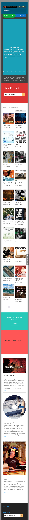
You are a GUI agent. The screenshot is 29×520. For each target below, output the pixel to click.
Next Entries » (23, 498)
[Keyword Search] (13, 94)
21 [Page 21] (19, 307)
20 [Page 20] (17, 307)
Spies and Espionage (9, 375)
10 (15, 71)
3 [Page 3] (10, 307)
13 (19, 71)
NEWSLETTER (9, 16)
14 (20, 71)
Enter (15, 324)
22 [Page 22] (21, 307)
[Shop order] (20, 111)
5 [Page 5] (13, 307)
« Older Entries (6, 498)
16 (23, 71)
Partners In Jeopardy (9, 422)
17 (24, 71)
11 (16, 71)
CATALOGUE (20, 16)
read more (6, 390)
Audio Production (8, 478)
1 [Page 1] (7, 307)
